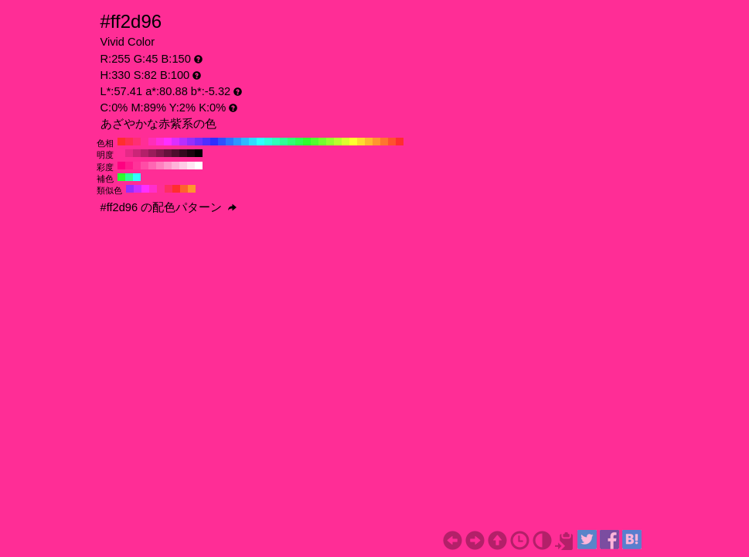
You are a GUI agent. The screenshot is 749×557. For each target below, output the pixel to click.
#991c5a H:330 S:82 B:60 (152, 153)
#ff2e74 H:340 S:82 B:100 (137, 141)
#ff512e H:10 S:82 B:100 (392, 141)
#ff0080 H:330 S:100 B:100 (121, 165)
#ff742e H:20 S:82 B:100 (384, 141)
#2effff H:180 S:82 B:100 (260, 141)
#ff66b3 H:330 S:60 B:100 (152, 165)
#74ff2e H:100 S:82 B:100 (322, 141)
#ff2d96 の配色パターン (168, 207)
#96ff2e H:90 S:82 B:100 (330, 141)
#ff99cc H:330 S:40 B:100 (168, 165)
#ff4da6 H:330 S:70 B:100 (144, 165)
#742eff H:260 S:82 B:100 (199, 141)
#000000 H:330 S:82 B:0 (199, 153)
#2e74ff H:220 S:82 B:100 (229, 141)
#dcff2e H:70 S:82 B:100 (345, 141)
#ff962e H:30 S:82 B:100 (376, 141)
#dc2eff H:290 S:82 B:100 (175, 141)
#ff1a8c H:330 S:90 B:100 (129, 165)
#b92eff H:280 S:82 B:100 (183, 141)
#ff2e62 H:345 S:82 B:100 (168, 189)
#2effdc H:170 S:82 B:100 (268, 141)
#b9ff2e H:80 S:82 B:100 (338, 141)
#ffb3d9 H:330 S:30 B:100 (175, 165)
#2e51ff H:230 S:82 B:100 (222, 141)
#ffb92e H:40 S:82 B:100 (369, 141)
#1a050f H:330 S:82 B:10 (191, 153)
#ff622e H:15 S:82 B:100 (184, 189)
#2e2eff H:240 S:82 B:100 (214, 141)
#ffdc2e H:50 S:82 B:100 (361, 141)
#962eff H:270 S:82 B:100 (191, 141)
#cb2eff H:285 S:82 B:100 (137, 189)
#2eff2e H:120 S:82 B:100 (307, 141)
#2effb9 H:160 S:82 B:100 (276, 141)
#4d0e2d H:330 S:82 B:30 (175, 153)
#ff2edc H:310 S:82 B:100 (160, 141)
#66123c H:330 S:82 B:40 (168, 153)
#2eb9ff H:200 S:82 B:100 (245, 141)
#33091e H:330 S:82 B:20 (183, 153)
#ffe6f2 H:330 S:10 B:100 (191, 165)
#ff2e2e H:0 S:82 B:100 (399, 141)
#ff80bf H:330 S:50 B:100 (160, 165)
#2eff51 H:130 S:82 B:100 (299, 141)
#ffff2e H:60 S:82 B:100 (353, 141)
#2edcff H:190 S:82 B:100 (253, 141)
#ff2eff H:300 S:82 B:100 (168, 141)
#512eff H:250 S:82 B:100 (206, 141)
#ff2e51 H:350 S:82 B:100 (129, 141)
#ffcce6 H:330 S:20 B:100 (183, 165)
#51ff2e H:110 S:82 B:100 (314, 141)
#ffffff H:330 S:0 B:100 (199, 165)
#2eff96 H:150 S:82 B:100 (284, 141)
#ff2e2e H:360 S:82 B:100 (121, 141)
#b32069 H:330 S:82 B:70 (144, 153)
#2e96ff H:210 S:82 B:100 (237, 141)
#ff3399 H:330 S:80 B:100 (137, 165)
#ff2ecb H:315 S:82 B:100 (153, 189)
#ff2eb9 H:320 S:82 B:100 (152, 141)
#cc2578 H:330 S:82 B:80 (137, 153)
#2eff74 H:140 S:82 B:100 (291, 141)
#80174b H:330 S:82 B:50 (160, 153)
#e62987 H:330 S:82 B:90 (129, 153)
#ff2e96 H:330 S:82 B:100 (144, 141)
